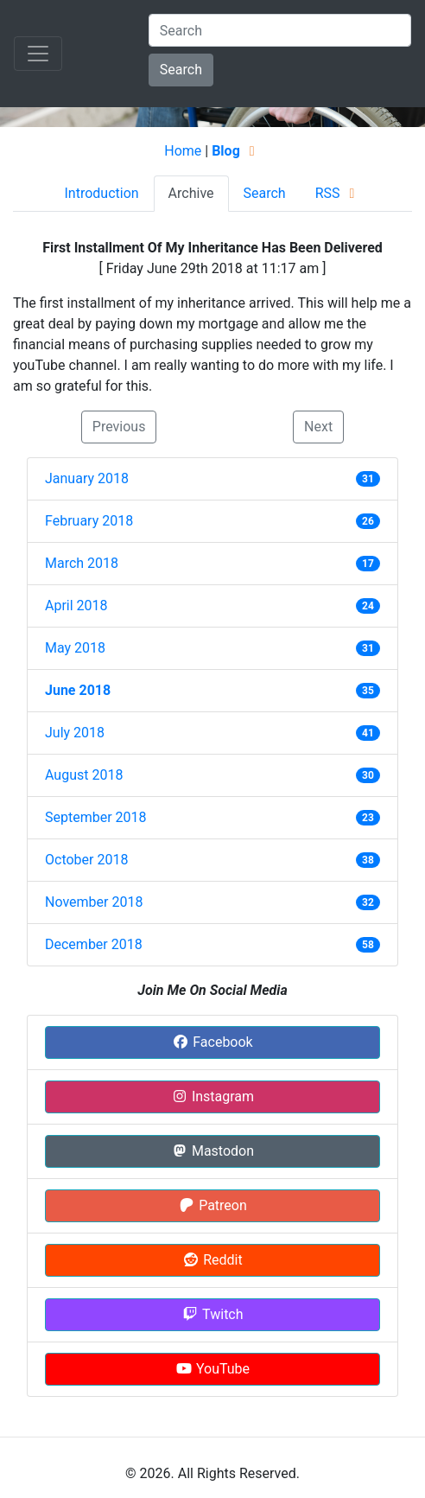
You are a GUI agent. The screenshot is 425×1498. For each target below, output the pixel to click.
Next (318, 426)
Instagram (212, 1096)
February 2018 (89, 521)
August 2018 (84, 775)
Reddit (212, 1260)
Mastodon (212, 1151)
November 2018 (94, 902)
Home (182, 151)
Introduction (101, 193)
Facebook (212, 1042)
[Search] (280, 30)
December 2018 (94, 944)
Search (181, 69)
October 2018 (86, 859)
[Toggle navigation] (38, 53)
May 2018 (75, 648)
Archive (191, 193)
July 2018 (75, 732)
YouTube (212, 1369)
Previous (119, 426)
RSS (338, 193)
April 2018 (76, 605)
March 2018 (81, 563)
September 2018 (96, 817)
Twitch (212, 1314)
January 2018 (87, 478)
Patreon (212, 1205)
